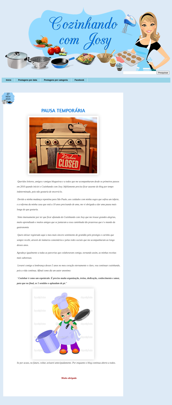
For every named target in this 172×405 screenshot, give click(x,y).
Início (8, 80)
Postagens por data (27, 80)
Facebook (79, 80)
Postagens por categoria (56, 80)
